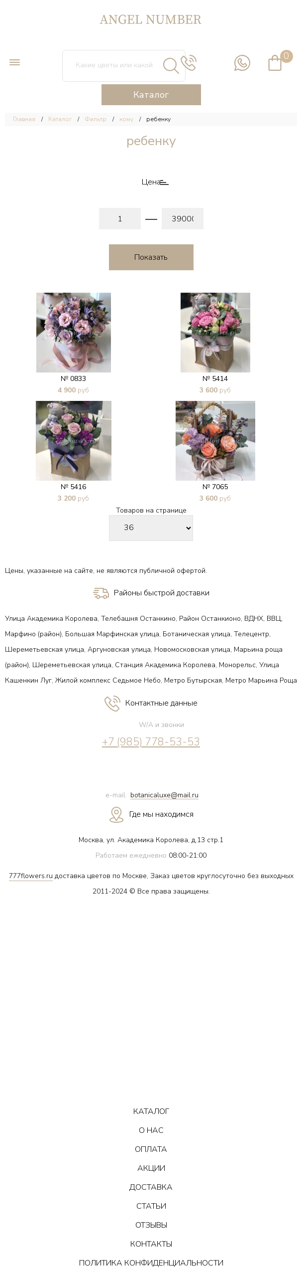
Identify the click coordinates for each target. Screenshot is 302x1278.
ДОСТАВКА (151, 1187)
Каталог (151, 95)
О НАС (151, 1130)
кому (126, 119)
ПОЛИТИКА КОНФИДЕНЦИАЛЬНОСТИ (151, 1263)
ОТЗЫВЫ (151, 1225)
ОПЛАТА (151, 1149)
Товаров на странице (151, 511)
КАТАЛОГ (151, 1111)
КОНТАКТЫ (151, 1244)
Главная (24, 119)
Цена (151, 182)
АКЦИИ (151, 1168)
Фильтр (95, 119)
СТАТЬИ (151, 1206)
